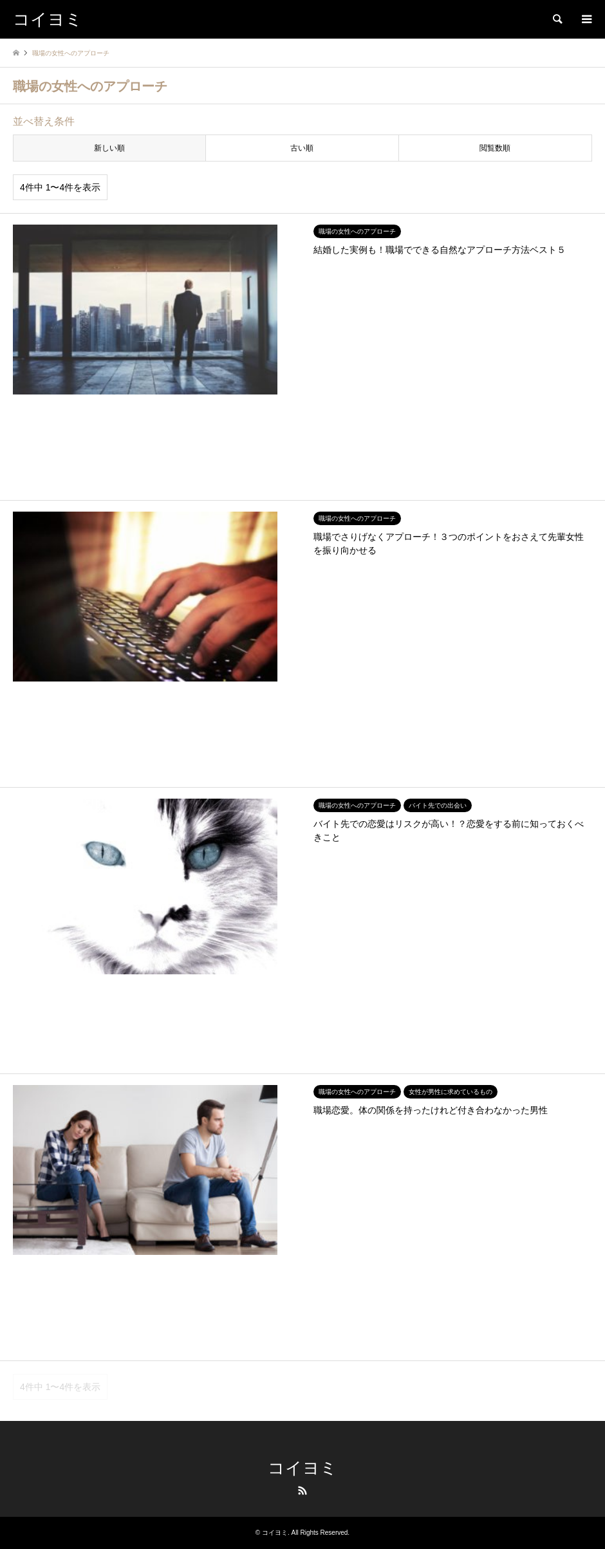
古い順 (301, 148)
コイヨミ (302, 1468)
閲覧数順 (494, 148)
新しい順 (109, 148)
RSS (302, 1490)
